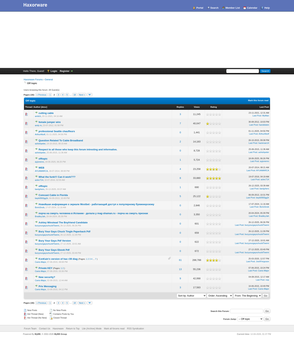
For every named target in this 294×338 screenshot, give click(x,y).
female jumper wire (50, 122)
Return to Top (73, 328)
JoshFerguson (262, 261)
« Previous (41, 95)
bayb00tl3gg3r (41, 198)
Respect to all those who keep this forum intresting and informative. (78, 149)
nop (267, 280)
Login (54, 71)
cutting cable (46, 113)
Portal (199, 7)
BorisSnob (39, 207)
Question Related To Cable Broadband (61, 140)
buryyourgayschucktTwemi (47, 225)
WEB (41, 167)
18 (75, 95)
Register (65, 71)
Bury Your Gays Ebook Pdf (54, 249)
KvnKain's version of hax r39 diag (58, 258)
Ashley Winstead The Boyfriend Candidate (63, 222)
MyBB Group (60, 334)
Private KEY (45, 268)
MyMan (265, 115)
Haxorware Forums (33, 79)
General (49, 79)
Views (197, 107)
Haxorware (58, 328)
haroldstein (264, 125)
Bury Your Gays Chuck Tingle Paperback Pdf (64, 231)
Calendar (252, 7)
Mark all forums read (114, 328)
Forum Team (30, 328)
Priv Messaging (47, 286)
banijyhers (39, 189)
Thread (28, 107)
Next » (82, 95)
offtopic (43, 158)
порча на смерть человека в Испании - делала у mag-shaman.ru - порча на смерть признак (93, 213)
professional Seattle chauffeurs (57, 131)
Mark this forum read (258, 100)
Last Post (264, 107)
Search (214, 7)
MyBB (37, 334)
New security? (47, 277)
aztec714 (39, 180)
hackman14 (263, 143)
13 (180, 269)
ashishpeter (40, 143)
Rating (213, 107)
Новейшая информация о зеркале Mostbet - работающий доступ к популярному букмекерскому (96, 204)
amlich (38, 116)
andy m (38, 125)
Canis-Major (40, 262)
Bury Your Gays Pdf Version (55, 240)
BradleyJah (40, 216)
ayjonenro (39, 162)
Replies (180, 107)
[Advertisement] (147, 40)
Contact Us (44, 328)
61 (180, 260)
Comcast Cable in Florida (53, 195)
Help (267, 7)
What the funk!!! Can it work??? (57, 176)
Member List (233, 7)
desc (44, 107)
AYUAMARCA (41, 171)
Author (37, 107)
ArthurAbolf (40, 134)
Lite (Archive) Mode (91, 328)
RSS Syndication (135, 328)
